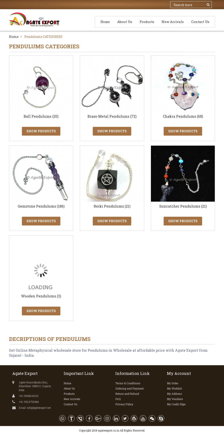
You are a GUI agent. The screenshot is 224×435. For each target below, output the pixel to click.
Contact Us (200, 21)
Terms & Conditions (127, 383)
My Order (172, 383)
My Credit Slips (176, 404)
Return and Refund (127, 393)
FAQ (118, 399)
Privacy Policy (124, 404)
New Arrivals (173, 21)
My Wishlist (174, 388)
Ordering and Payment (129, 388)
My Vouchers (175, 399)
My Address (174, 393)
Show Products (41, 131)
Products (147, 21)
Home (105, 21)
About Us (124, 21)
